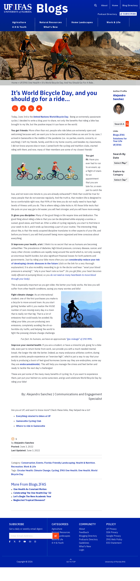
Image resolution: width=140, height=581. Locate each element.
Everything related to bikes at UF (33, 416)
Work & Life (30, 466)
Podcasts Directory (88, 539)
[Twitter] (15, 541)
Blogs (52, 8)
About (104, 5)
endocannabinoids (29, 364)
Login (81, 549)
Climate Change (42, 470)
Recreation (17, 466)
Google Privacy (113, 535)
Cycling (55, 470)
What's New (85, 546)
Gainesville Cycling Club (28, 421)
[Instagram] (35, 541)
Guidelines (84, 542)
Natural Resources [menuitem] (51, 22)
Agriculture (57, 528)
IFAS (123, 562)
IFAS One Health (68, 470)
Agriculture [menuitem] (19, 22)
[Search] (95, 6)
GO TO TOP (70, 562)
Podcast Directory (107, 14)
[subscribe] (55, 536)
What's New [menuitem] (51, 27)
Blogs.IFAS (119, 134)
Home (115, 5)
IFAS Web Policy (114, 539)
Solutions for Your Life (120, 139)
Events (39, 462)
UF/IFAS (117, 144)
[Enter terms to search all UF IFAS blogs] (119, 124)
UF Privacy (111, 528)
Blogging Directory (88, 535)
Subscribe (129, 13)
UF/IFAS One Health (30, 82)
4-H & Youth (58, 542)
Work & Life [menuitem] (114, 22)
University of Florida (113, 562)
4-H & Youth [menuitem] (19, 27)
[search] (126, 124)
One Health (84, 470)
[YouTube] (25, 541)
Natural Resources (61, 532)
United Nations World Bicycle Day (50, 116)
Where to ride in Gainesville (30, 426)
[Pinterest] (19, 541)
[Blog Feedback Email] (30, 541)
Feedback (84, 532)
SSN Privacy (112, 532)
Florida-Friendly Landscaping (59, 462)
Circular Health (25, 470)
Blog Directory (130, 5)
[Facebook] (9, 541)
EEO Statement (114, 542)
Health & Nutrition (85, 462)
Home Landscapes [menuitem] (82, 22)
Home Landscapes (61, 535)
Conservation (28, 462)
